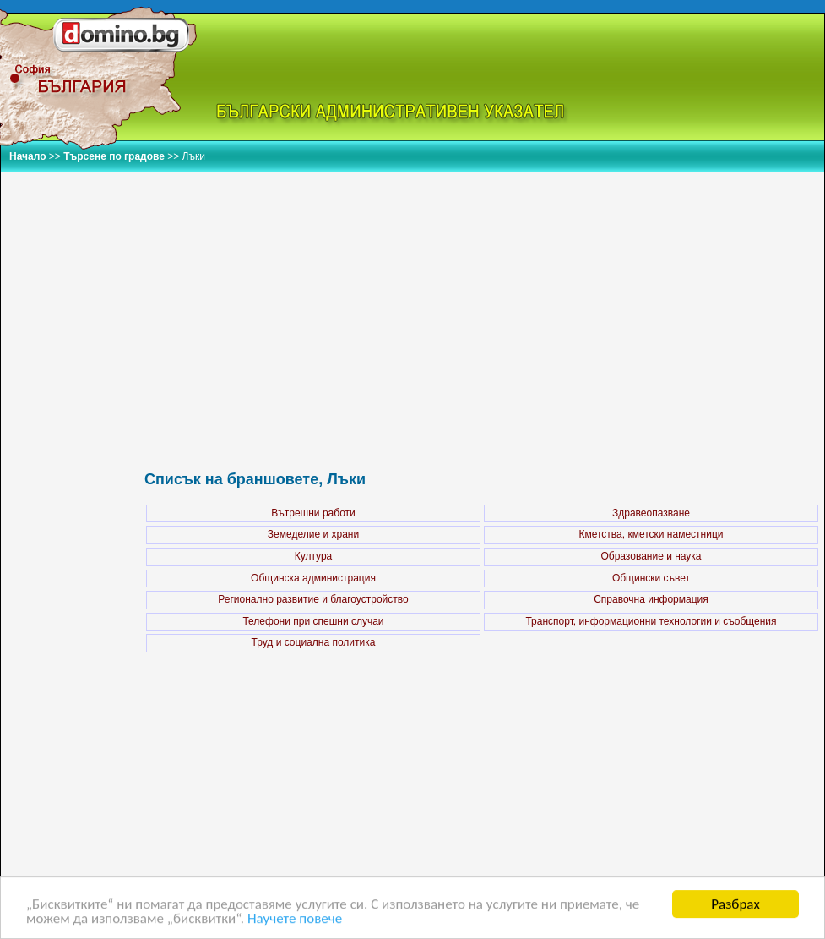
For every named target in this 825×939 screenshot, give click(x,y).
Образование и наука (650, 556)
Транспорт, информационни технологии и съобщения (650, 621)
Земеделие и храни (313, 534)
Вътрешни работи (313, 513)
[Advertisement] (482, 303)
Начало (27, 156)
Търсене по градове (114, 156)
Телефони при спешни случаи (312, 621)
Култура (314, 556)
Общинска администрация (313, 578)
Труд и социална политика (314, 642)
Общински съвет (651, 578)
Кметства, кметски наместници (650, 534)
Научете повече (294, 919)
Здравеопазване (651, 513)
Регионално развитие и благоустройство (313, 599)
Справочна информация (651, 599)
